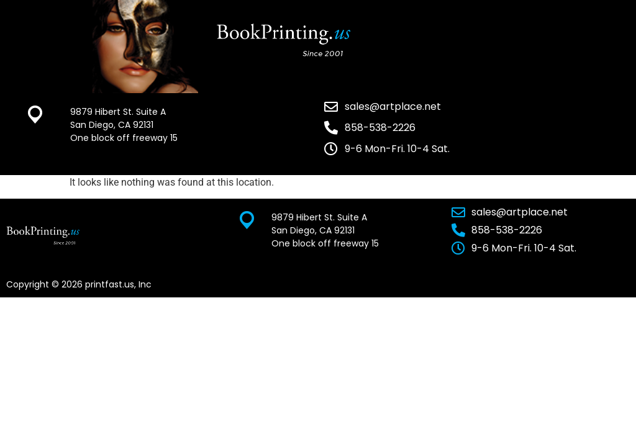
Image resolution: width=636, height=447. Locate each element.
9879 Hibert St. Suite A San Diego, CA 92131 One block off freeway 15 (124, 125)
